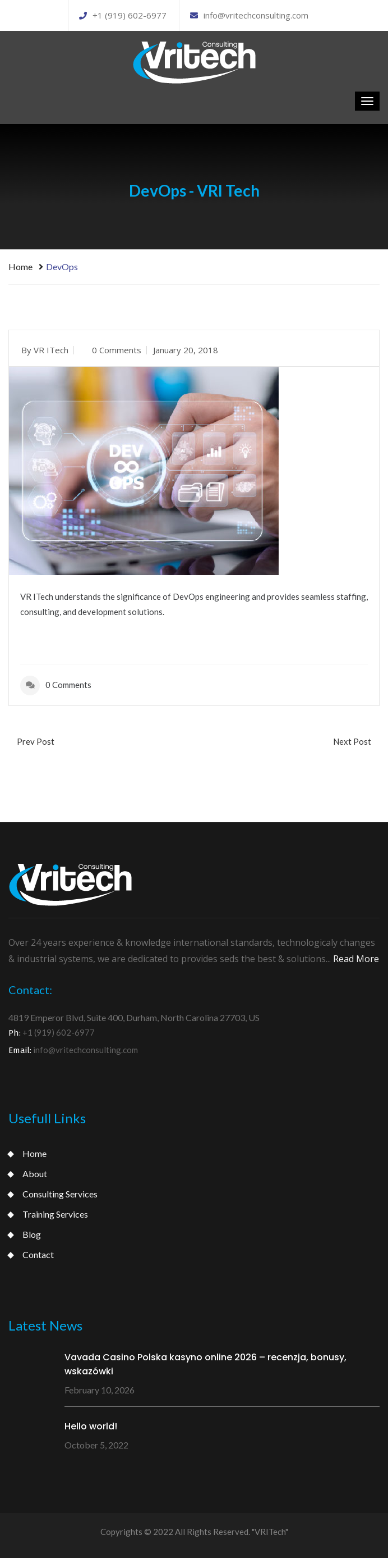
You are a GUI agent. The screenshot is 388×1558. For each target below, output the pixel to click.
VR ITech (51, 350)
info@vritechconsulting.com (249, 15)
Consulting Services (60, 1193)
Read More (356, 959)
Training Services (55, 1214)
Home (20, 266)
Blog (31, 1234)
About (34, 1173)
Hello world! (90, 1426)
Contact (38, 1254)
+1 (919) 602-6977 (123, 15)
